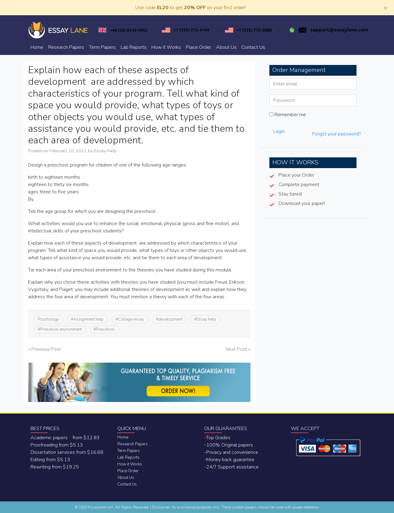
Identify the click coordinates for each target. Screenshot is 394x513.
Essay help (206, 319)
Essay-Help (105, 151)
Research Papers (66, 47)
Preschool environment (61, 329)
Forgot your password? (336, 134)
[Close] (385, 7)
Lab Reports (134, 47)
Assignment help (88, 319)
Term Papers (102, 47)
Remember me (287, 114)
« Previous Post (44, 349)
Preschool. (105, 329)
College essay (131, 319)
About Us (226, 47)
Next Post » (237, 349)
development (170, 319)
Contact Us (253, 47)
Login (279, 131)
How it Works (166, 47)
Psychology (48, 319)
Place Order (198, 47)
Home (36, 47)
